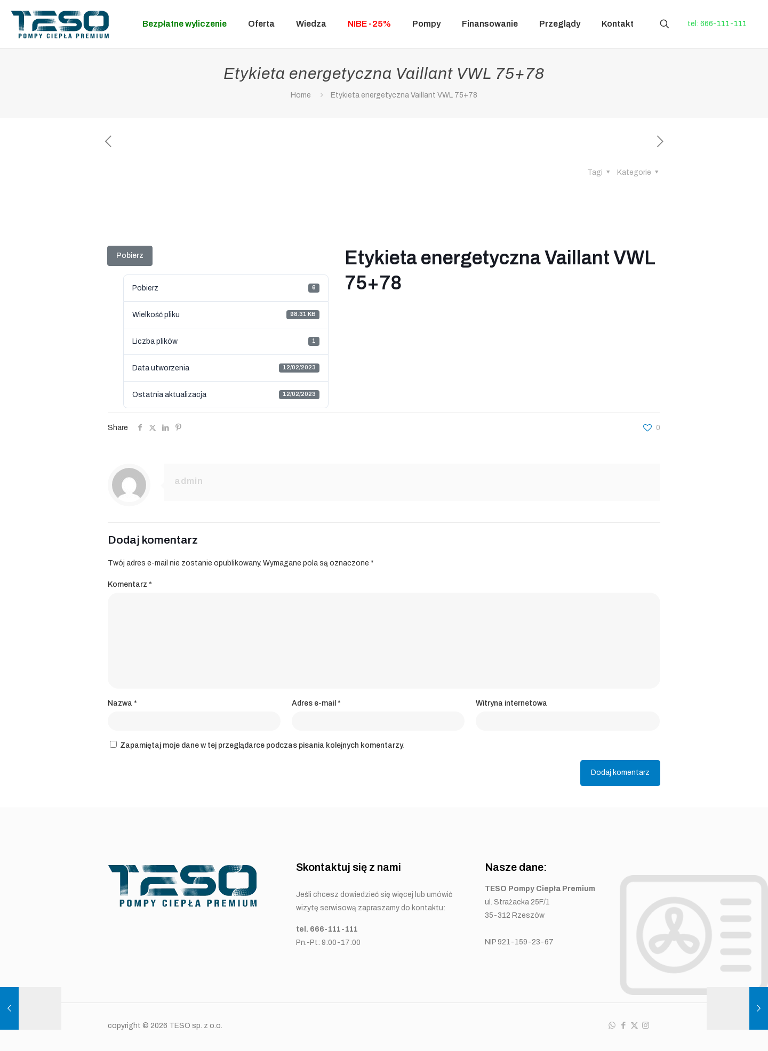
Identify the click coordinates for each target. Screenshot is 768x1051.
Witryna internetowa (511, 703)
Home (301, 95)
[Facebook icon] (623, 1025)
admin (188, 481)
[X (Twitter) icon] (634, 1025)
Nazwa (122, 703)
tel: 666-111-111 (717, 24)
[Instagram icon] (646, 1025)
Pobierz (129, 256)
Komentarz (130, 584)
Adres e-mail (316, 703)
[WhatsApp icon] (612, 1025)
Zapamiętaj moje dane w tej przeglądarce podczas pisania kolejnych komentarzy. (262, 745)
